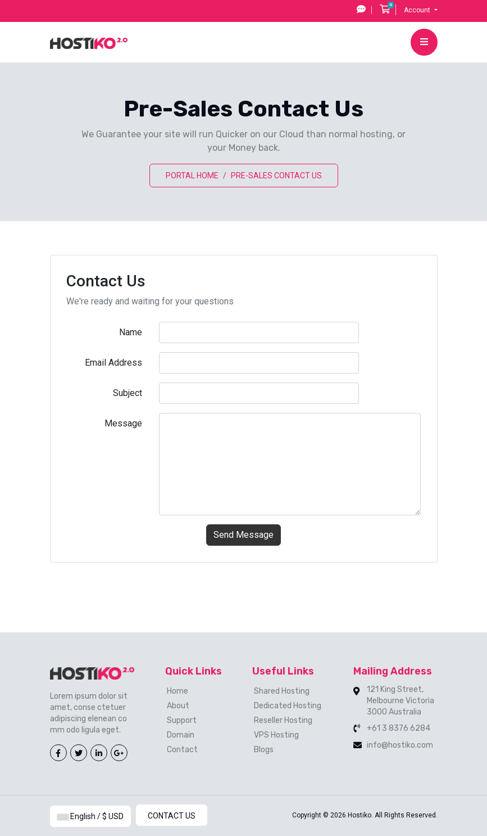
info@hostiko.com (400, 745)
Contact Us (171, 815)
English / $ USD (90, 816)
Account (418, 10)
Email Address (113, 362)
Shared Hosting (282, 691)
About (178, 706)
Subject (127, 393)
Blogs (264, 749)
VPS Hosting (276, 735)
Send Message (243, 534)
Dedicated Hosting (287, 706)
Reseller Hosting (283, 720)
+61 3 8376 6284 (398, 728)
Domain (180, 735)
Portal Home (192, 175)
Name (130, 332)
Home (177, 691)
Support (182, 720)
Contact (182, 749)
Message (123, 423)
